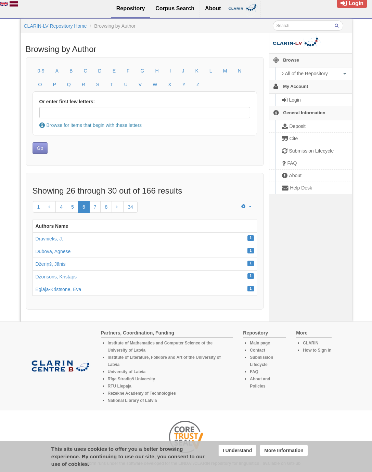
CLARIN (310, 343)
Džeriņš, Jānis (51, 264)
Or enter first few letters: (67, 101)
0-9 (41, 71)
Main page (260, 343)
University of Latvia (127, 371)
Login (352, 3)
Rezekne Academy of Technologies (142, 393)
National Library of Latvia (132, 400)
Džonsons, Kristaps (56, 276)
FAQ (254, 371)
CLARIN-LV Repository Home (55, 26)
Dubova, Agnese (53, 251)
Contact (257, 350)
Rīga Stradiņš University (131, 379)
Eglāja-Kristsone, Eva (58, 289)
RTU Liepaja (119, 386)
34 (130, 207)
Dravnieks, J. (49, 238)
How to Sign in (317, 350)
